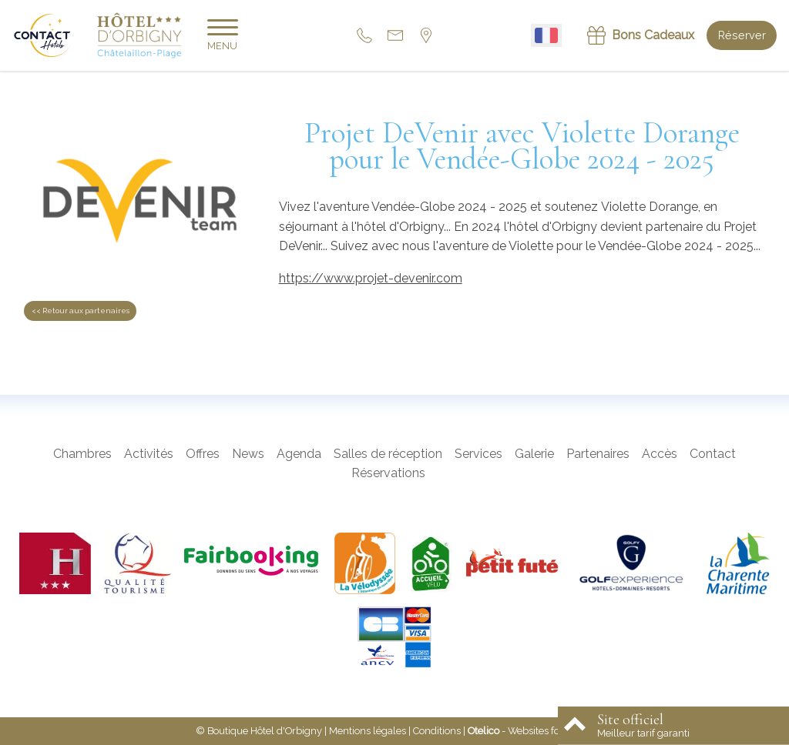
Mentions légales (367, 731)
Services (478, 453)
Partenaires (598, 453)
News (248, 453)
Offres (203, 453)
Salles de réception (388, 453)
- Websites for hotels (530, 731)
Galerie (534, 453)
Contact (713, 453)
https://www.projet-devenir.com (370, 278)
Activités (148, 453)
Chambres (82, 453)
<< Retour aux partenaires (80, 310)
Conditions (437, 731)
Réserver (742, 35)
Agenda (299, 453)
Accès (659, 453)
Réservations (388, 473)
